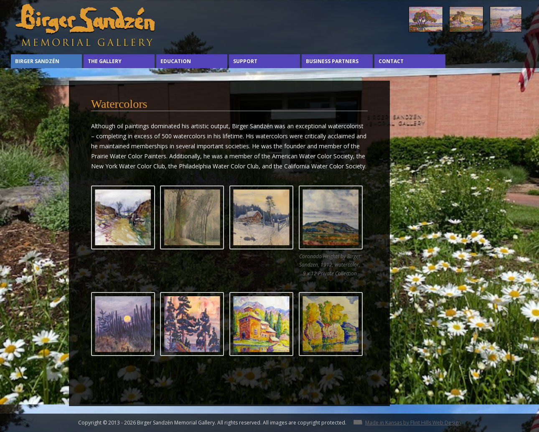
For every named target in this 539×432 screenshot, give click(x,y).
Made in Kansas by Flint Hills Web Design (413, 422)
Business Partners (332, 61)
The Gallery (105, 61)
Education (175, 61)
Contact (391, 61)
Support (245, 61)
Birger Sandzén (37, 61)
